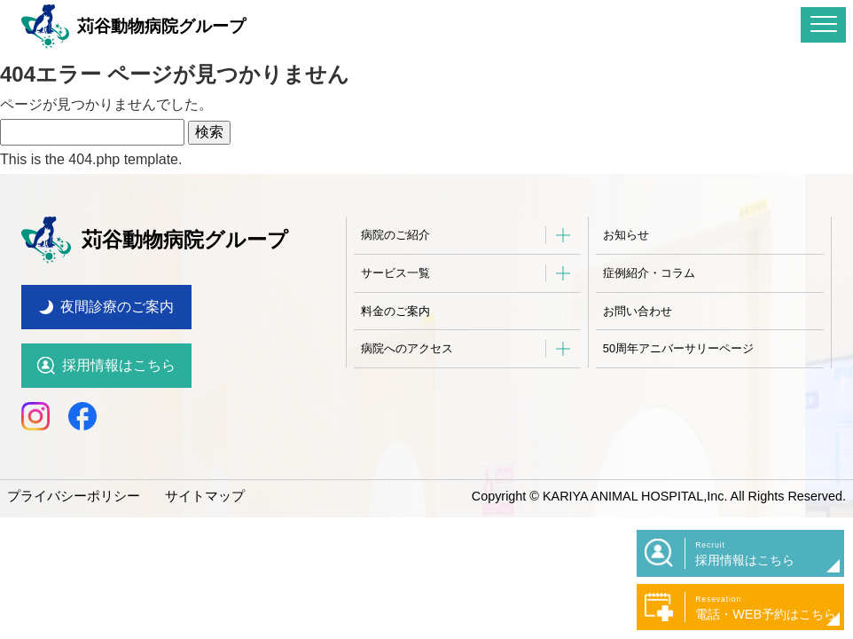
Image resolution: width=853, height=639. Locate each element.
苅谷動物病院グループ (133, 26)
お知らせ (626, 234)
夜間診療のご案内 (117, 295)
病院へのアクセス (407, 348)
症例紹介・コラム (649, 273)
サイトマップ (193, 484)
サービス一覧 (395, 273)
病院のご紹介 (395, 234)
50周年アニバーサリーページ (678, 348)
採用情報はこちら (119, 352)
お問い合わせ (637, 311)
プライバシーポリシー (69, 484)
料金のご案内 (395, 311)
